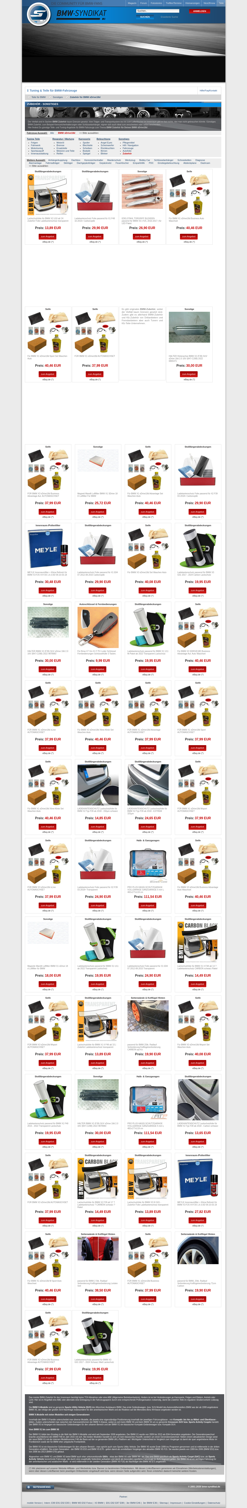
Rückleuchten (108, 148)
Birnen (104, 151)
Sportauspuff (37, 151)
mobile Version (34, 1503)
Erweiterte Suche (169, 17)
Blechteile (88, 145)
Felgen (34, 142)
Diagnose (200, 160)
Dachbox (75, 160)
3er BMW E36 (150, 1503)
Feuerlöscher (122, 163)
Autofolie (127, 151)
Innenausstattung (39, 153)
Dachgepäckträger (86, 163)
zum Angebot (47, 236)
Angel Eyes (106, 142)
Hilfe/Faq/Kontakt (208, 90)
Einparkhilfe (139, 163)
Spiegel (86, 153)
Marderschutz (114, 160)
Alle (52, 133)
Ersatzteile (62, 148)
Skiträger (68, 163)
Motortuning (37, 148)
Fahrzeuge (128, 148)
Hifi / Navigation (131, 145)
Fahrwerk (36, 145)
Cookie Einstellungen (194, 1503)
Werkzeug (130, 160)
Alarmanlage (35, 163)
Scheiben (87, 148)
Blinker (104, 153)
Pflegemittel (129, 142)
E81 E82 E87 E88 (115, 1503)
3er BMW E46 (133, 1503)
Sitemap (163, 1503)
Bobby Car (144, 160)
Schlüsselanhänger (164, 160)
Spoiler (86, 142)
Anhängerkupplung (57, 160)
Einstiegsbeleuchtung (168, 163)
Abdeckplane (190, 163)
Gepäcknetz (105, 163)
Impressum (175, 1503)
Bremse (60, 145)
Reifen (60, 153)
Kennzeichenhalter (93, 160)
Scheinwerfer (107, 145)
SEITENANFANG (42, 1487)
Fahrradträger (52, 163)
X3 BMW (99, 1503)
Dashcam (205, 163)
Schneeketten (184, 160)
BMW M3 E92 (79, 1503)
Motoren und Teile (65, 151)
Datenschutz (214, 1503)
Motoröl (60, 142)
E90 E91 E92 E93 (60, 1503)
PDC (151, 163)
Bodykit (86, 151)
